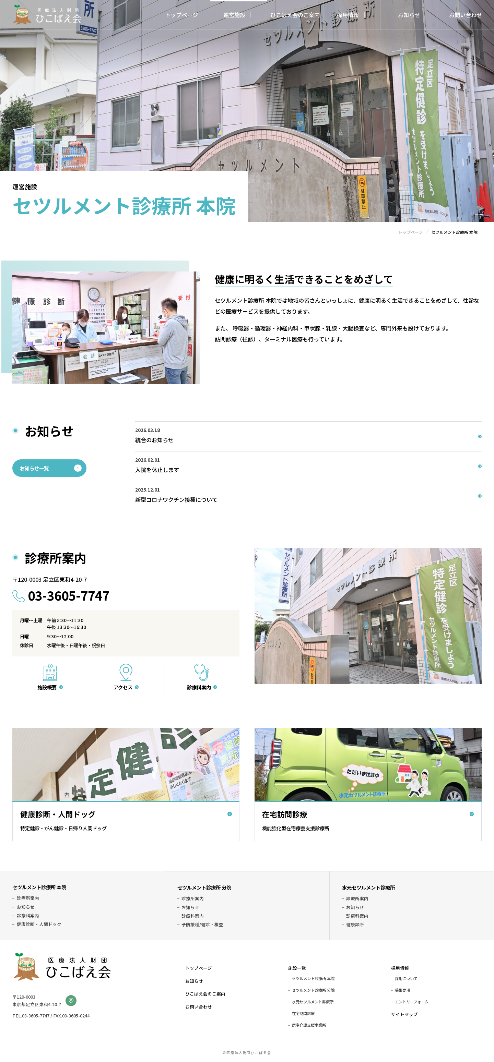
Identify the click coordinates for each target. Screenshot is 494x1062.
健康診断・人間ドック (39, 924)
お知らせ (409, 15)
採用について (406, 978)
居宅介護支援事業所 (309, 1025)
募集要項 (402, 990)
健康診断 (355, 924)
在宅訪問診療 (303, 1013)
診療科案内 (28, 916)
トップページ (181, 15)
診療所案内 (28, 898)
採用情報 (400, 968)
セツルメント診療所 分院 (204, 887)
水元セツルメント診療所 (368, 887)
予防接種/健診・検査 (202, 924)
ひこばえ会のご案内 (295, 15)
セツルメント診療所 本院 (39, 887)
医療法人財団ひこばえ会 (47, 15)
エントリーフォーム (411, 1001)
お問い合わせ (465, 15)
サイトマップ (404, 1014)
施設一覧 (297, 968)
